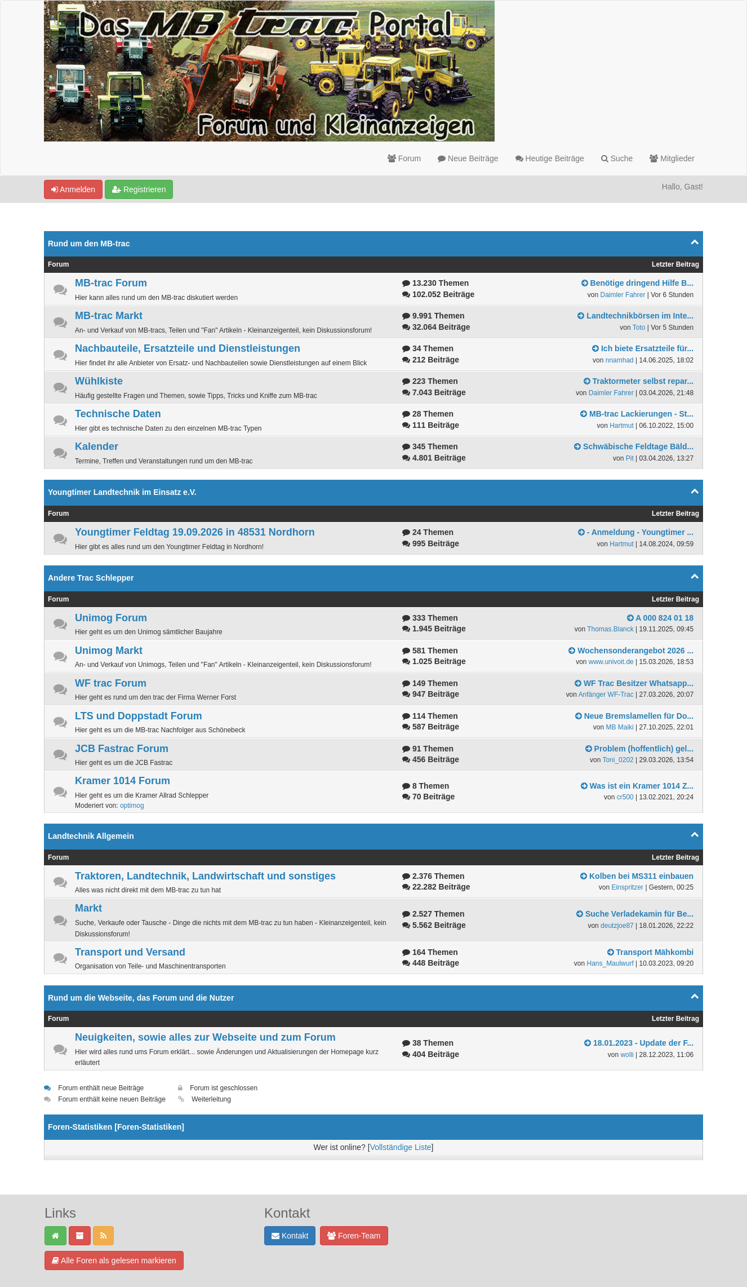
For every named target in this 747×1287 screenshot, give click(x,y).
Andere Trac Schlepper (91, 577)
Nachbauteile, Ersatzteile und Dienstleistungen (187, 348)
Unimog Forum (111, 617)
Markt (88, 908)
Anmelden (73, 189)
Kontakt (290, 1235)
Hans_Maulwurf (609, 963)
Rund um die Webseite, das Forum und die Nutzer (141, 997)
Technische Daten (118, 413)
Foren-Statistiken (149, 1126)
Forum (404, 158)
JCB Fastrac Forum (121, 748)
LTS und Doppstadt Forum (138, 716)
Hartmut (622, 426)
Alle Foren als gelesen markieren (114, 1260)
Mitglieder (672, 158)
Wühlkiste (99, 381)
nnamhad (620, 360)
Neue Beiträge (468, 158)
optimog (132, 806)
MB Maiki (619, 727)
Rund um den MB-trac (89, 243)
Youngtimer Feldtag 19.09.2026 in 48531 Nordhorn (195, 532)
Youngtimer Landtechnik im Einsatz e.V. (122, 492)
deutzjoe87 (617, 926)
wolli (626, 1055)
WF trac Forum (110, 683)
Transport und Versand (130, 952)
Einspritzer (627, 887)
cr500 (625, 797)
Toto (639, 327)
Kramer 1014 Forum (122, 780)
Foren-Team (353, 1235)
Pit (630, 458)
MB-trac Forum (111, 283)
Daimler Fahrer (622, 295)
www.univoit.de (611, 662)
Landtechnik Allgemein (91, 836)
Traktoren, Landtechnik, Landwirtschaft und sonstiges (205, 876)
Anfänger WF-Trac (606, 694)
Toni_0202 (617, 760)
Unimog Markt (109, 650)
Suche (617, 158)
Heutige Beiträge (549, 158)
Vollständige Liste (401, 1147)
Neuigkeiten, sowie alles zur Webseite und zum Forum (205, 1037)
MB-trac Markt (109, 315)
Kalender (96, 446)
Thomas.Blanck (610, 629)
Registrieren (139, 189)
